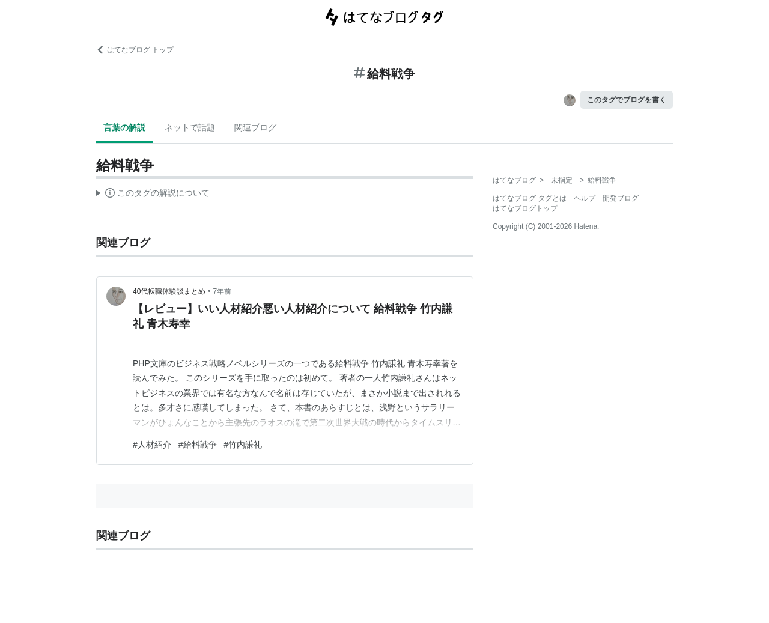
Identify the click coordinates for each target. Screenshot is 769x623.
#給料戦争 (197, 444)
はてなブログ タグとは (530, 198)
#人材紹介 (152, 444)
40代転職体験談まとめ (169, 291)
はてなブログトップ (525, 208)
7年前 (222, 291)
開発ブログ (621, 198)
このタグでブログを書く (626, 100)
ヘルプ (584, 198)
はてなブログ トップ (135, 50)
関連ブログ (255, 127)
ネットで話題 (190, 127)
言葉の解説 (124, 127)
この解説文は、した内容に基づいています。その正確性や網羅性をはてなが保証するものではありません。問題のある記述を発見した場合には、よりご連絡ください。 (153, 194)
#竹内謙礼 (243, 444)
